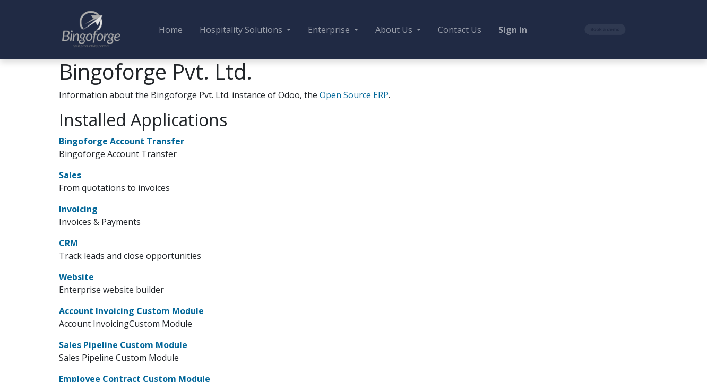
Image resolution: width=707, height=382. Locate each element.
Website (76, 277)
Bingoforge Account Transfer (121, 141)
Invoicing (78, 209)
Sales (70, 175)
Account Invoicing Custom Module (131, 311)
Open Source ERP (354, 95)
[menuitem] (170, 29)
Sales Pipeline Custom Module (123, 345)
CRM (68, 243)
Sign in (512, 30)
